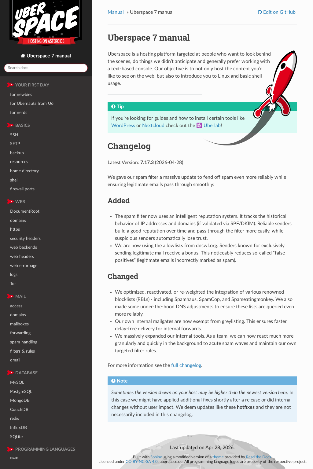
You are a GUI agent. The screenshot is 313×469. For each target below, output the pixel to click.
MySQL (17, 382)
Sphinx (156, 457)
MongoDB (20, 400)
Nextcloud (153, 125)
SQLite (16, 436)
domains (18, 220)
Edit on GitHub (279, 12)
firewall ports (22, 189)
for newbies (21, 94)
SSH (14, 135)
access (16, 306)
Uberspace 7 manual (48, 55)
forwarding (20, 333)
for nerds (18, 112)
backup (17, 153)
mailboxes (19, 324)
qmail (15, 360)
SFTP (15, 143)
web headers (22, 256)
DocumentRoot (24, 211)
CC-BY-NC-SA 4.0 (142, 462)
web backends (23, 247)
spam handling (23, 342)
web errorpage (23, 265)
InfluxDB (18, 427)
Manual (116, 12)
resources (19, 161)
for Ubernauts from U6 (31, 103)
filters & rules (22, 351)
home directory (24, 171)
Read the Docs (258, 457)
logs (13, 274)
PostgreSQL (21, 391)
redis (14, 418)
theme (218, 457)
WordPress (123, 125)
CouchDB (19, 409)
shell (14, 180)
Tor (13, 283)
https (15, 229)
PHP (14, 458)
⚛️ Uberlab (208, 125)
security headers (25, 238)
